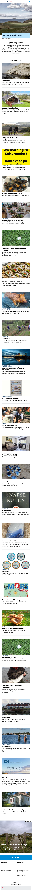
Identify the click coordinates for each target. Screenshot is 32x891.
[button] (22, 1)
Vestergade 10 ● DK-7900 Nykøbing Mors (23, 871)
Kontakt (3, 865)
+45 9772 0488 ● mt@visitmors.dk (21, 874)
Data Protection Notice (16, 884)
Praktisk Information (6, 870)
